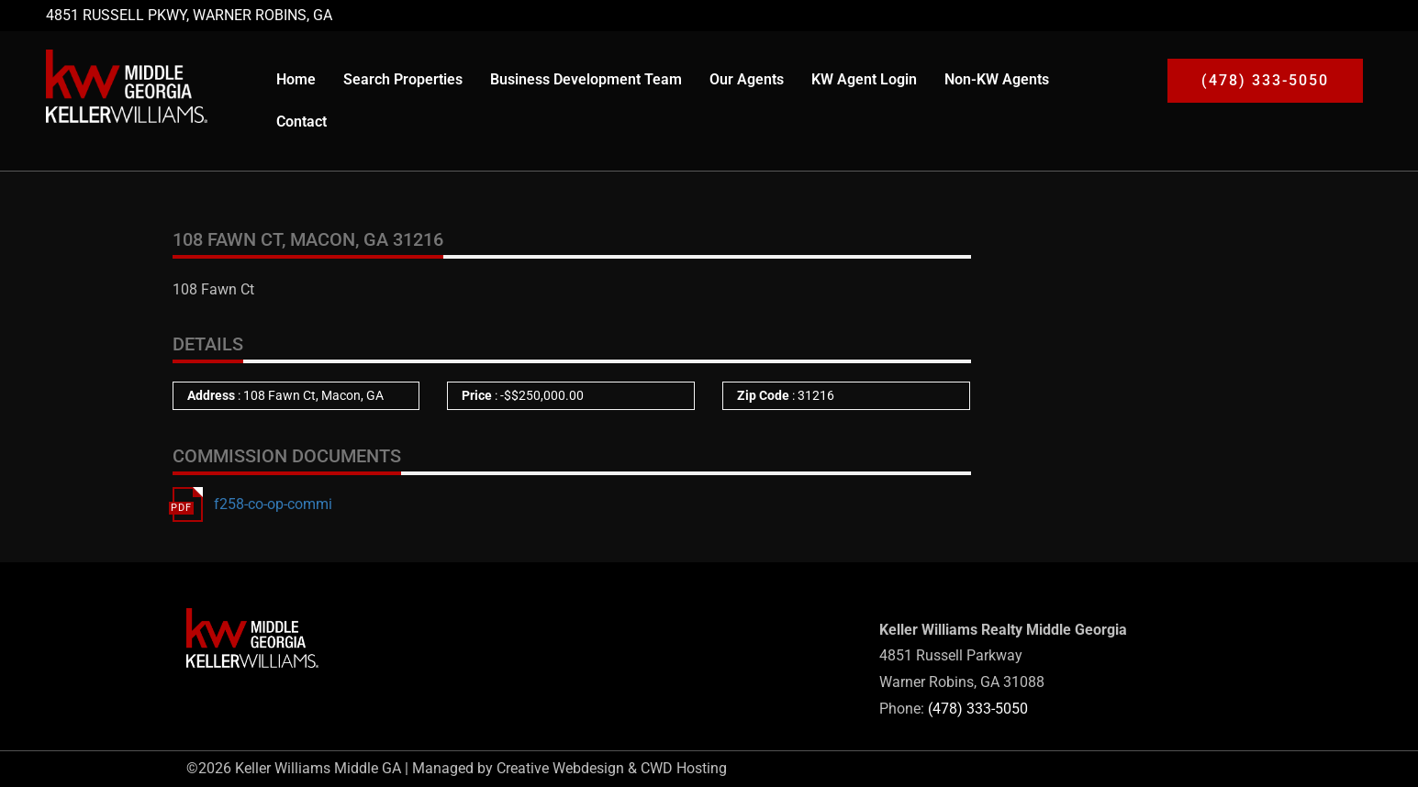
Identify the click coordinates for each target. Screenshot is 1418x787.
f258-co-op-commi (273, 504)
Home (296, 79)
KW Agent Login (864, 79)
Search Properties (403, 79)
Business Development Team (586, 79)
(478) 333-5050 (978, 708)
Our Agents (746, 79)
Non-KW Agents (996, 79)
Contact (301, 121)
